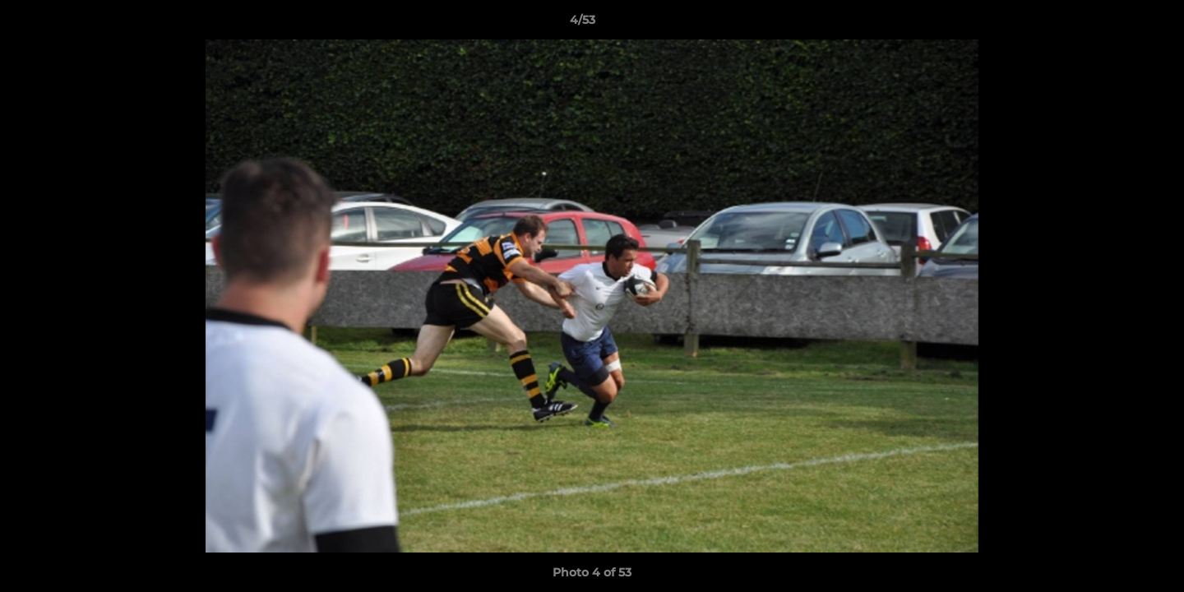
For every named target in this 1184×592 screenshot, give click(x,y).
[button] (1115, 23)
